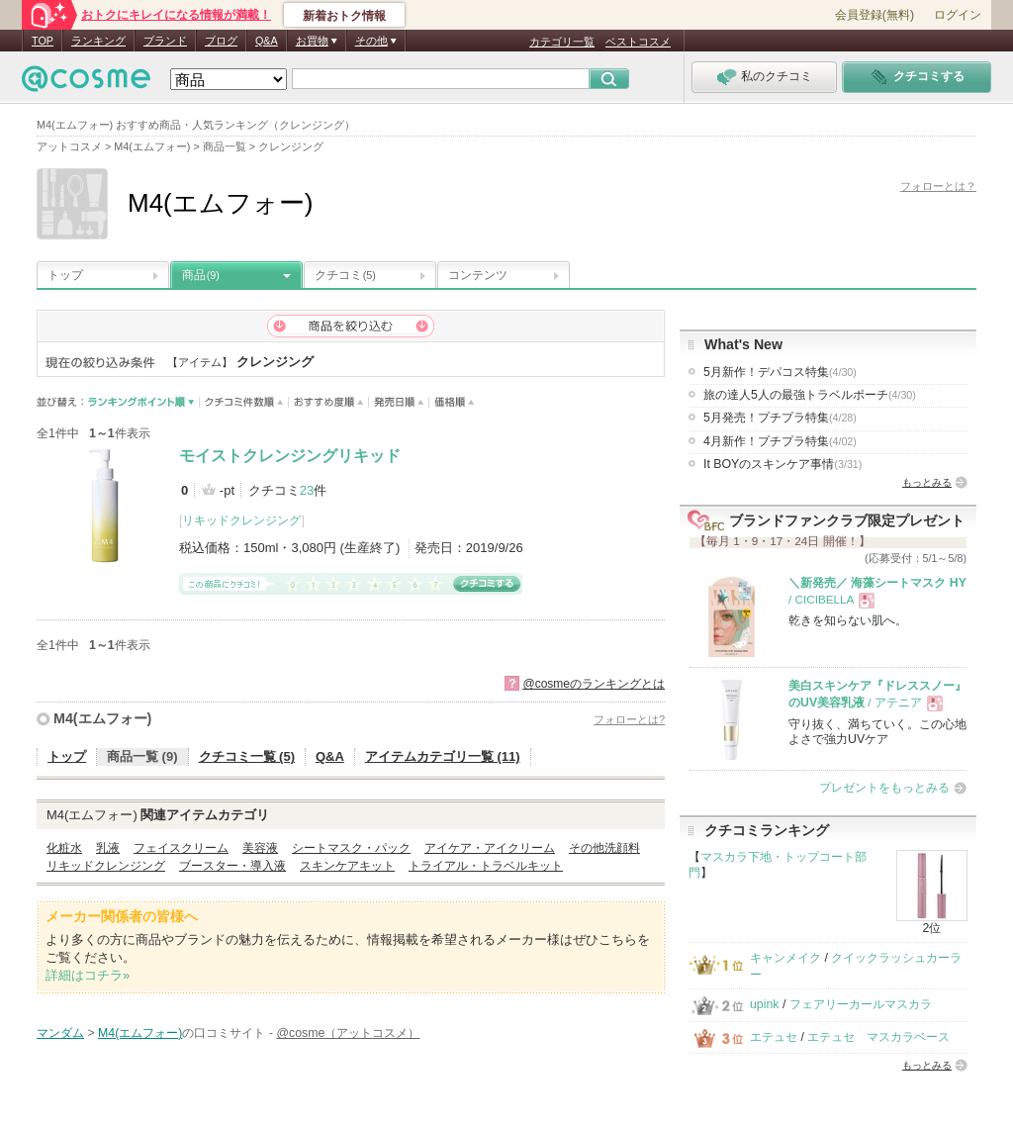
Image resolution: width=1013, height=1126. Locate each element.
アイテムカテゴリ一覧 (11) (442, 756)
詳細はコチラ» (88, 975)
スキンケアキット (347, 866)
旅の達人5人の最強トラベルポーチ (809, 395)
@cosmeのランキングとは (593, 684)
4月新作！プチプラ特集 (780, 441)
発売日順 (399, 402)
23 (307, 490)
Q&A (266, 41)
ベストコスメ (638, 41)
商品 (201, 275)
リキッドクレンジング (241, 520)
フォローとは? (629, 719)
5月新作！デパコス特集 (780, 372)
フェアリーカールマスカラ (860, 1004)
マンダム (60, 1033)
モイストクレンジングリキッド (290, 455)
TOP (42, 41)
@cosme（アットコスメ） (347, 1033)
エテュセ (773, 1037)
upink (765, 1004)
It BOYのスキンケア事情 (782, 464)
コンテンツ (477, 275)
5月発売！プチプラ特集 (780, 417)
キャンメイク (785, 958)
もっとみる (927, 482)
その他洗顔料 (604, 848)
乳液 (108, 848)
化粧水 (64, 848)
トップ (65, 275)
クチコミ (345, 275)
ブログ (221, 41)
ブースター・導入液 (232, 866)
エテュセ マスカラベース (878, 1037)
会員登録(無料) (874, 15)
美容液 (260, 848)
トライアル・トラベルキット (486, 866)
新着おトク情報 (344, 16)
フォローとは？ (938, 186)
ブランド (165, 41)
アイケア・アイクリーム (489, 848)
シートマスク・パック (351, 848)
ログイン (957, 15)
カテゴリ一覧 (562, 41)
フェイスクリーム (181, 848)
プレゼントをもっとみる (884, 788)
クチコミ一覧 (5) (247, 756)
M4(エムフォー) (102, 718)
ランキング (98, 41)
